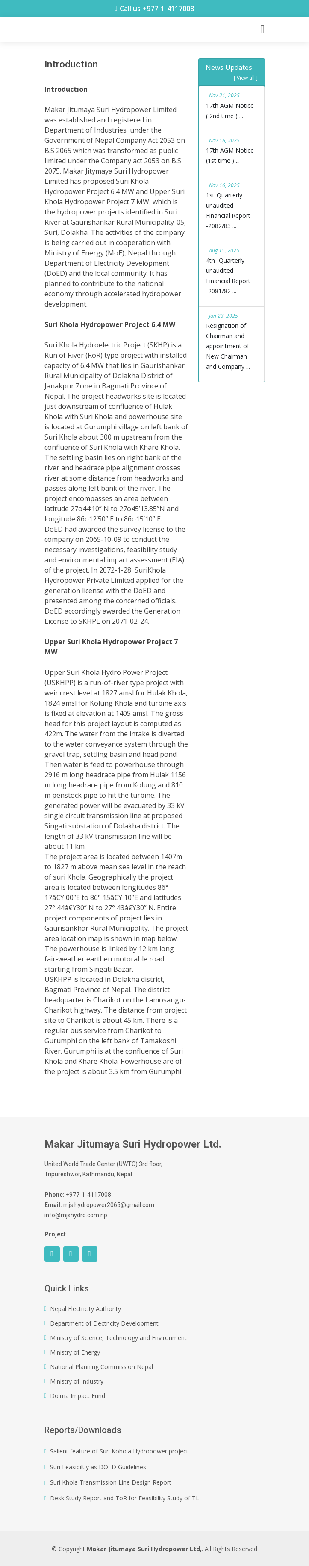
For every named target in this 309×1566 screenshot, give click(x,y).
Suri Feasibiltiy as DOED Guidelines (98, 1467)
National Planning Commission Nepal (101, 1367)
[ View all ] (246, 77)
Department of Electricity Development (104, 1323)
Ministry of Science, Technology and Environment (118, 1338)
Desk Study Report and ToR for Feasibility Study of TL (124, 1498)
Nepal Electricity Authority (85, 1309)
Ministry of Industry (76, 1381)
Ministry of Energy (75, 1352)
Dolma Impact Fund (77, 1396)
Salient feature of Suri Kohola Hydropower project (119, 1451)
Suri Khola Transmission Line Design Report (110, 1482)
